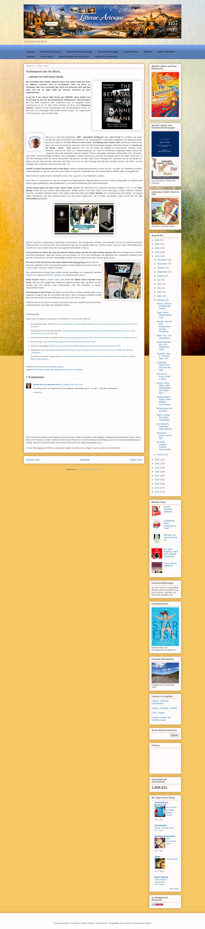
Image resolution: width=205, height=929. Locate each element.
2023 (157, 252)
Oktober (161, 268)
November (162, 264)
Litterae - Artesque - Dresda (164, 708)
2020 (157, 463)
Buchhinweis (38, 369)
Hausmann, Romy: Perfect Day (164, 435)
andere (29, 268)
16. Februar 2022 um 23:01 (71, 384)
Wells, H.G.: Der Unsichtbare (164, 336)
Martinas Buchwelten (165, 836)
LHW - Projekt (158, 713)
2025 (157, 244)
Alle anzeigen (174, 889)
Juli (159, 280)
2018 (157, 471)
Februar (161, 300)
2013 (157, 492)
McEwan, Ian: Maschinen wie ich (171, 537)
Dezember (162, 260)
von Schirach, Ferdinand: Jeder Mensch (164, 426)
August (160, 276)
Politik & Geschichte (166, 52)
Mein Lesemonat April (171, 841)
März (159, 296)
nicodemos (128, 923)
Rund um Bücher (131, 52)
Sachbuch (78, 369)
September (162, 272)
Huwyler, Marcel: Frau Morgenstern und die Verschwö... (164, 326)
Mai (159, 288)
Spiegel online (60, 275)
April (159, 292)
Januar (160, 454)
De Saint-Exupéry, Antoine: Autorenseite (164, 446)
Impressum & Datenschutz (106, 56)
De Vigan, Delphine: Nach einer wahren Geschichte (171, 553)
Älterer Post (136, 460)
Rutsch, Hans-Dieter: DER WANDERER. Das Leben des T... (164, 388)
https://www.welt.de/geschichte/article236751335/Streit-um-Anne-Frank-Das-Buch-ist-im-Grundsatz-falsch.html (100, 337)
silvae (157, 856)
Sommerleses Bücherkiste (161, 803)
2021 (157, 459)
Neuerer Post (33, 460)
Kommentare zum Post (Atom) (89, 469)
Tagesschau (31, 275)
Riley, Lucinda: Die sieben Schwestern (163, 417)
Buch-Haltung (161, 877)
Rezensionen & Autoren (51, 52)
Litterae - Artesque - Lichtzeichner (161, 702)
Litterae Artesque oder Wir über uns (74, 56)
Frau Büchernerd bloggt (108, 52)
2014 (157, 488)
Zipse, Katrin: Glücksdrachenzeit (164, 315)
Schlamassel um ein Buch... (164, 409)
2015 (157, 484)
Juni (159, 284)
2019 (157, 467)
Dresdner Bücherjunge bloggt (79, 52)
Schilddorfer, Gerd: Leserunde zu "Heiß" (170, 524)
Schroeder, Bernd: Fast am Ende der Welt (164, 366)
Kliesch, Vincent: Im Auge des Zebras (164, 306)
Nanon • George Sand (164, 828)
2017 (157, 475)
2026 (157, 240)
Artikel (57, 279)
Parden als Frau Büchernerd (46, 384)
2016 (157, 479)
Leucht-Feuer (172, 859)
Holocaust (69, 369)
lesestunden (161, 825)
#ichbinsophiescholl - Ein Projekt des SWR (164, 346)
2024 (157, 248)
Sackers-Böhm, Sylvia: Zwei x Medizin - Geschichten (164, 401)
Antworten (37, 392)
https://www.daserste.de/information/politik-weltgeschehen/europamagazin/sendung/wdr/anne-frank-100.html (85, 346)
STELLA (129, 188)
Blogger (147, 923)
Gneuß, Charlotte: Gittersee (168, 509)
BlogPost (148, 52)
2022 (157, 256)
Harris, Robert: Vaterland (170, 564)
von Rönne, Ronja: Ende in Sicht (163, 376)
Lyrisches (31, 56)
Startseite (31, 52)
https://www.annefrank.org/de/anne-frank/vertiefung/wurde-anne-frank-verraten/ (69, 342)
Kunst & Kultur (47, 56)
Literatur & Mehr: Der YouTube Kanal (161, 718)
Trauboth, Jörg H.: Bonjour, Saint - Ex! (163, 356)
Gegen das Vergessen (54, 369)
